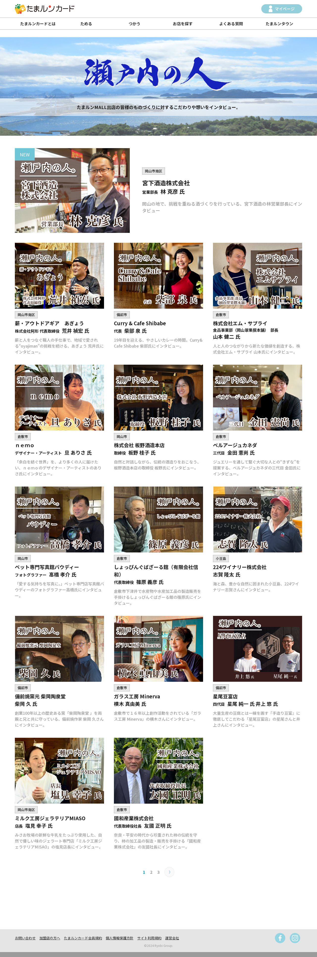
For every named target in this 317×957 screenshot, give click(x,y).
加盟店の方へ (49, 937)
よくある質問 (231, 24)
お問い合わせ (25, 937)
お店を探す (183, 24)
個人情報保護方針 (119, 937)
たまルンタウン (279, 24)
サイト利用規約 (149, 937)
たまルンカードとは (38, 24)
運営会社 (172, 937)
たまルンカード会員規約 (83, 937)
